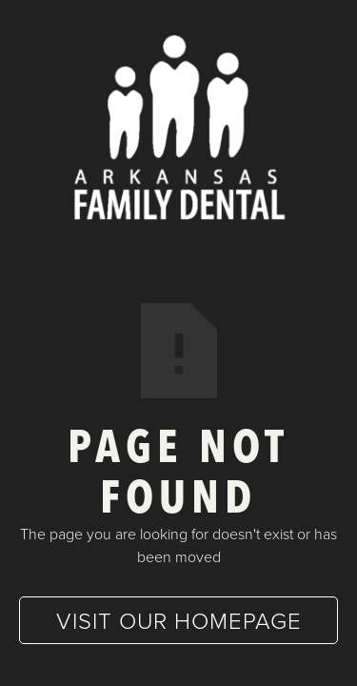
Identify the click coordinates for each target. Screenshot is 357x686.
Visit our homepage (179, 620)
